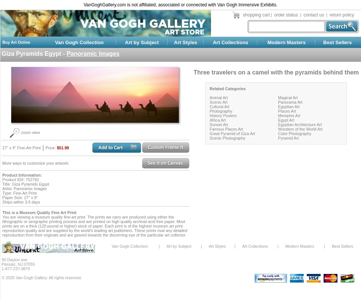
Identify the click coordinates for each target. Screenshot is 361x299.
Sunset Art (218, 124)
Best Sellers (337, 42)
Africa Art (217, 120)
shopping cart (256, 15)
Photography (220, 111)
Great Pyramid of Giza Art (232, 133)
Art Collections (230, 42)
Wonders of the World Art (300, 129)
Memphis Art (289, 115)
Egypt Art (286, 120)
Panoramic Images (93, 54)
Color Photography (294, 133)
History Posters (222, 115)
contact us (313, 15)
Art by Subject (142, 42)
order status (286, 15)
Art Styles (185, 42)
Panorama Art (290, 102)
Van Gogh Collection (79, 42)
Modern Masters (286, 42)
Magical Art (288, 97)
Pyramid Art (288, 138)
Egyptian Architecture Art (300, 124)
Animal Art (218, 97)
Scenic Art (218, 102)
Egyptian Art (288, 106)
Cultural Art (219, 106)
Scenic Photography (227, 138)
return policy (342, 15)
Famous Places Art (226, 129)
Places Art (287, 111)
